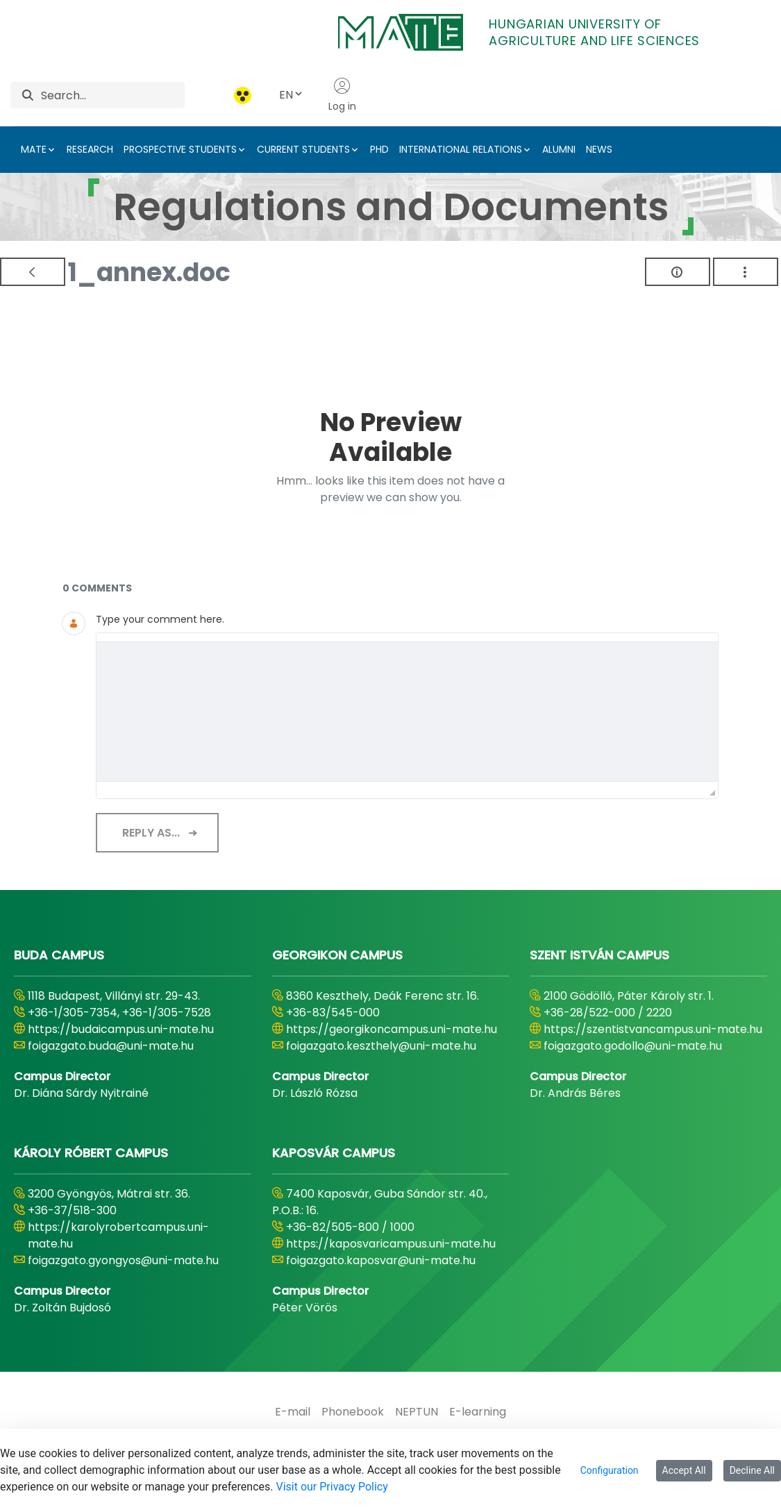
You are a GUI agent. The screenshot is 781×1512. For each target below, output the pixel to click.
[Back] (32, 272)
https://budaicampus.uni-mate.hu (121, 1029)
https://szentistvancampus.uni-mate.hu (653, 1029)
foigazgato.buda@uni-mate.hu (111, 1046)
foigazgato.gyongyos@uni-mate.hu (123, 1260)
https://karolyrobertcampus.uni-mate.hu (118, 1235)
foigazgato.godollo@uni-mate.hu (633, 1046)
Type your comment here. (160, 619)
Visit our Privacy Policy (331, 1486)
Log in (342, 95)
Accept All (684, 1470)
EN (291, 95)
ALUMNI (559, 149)
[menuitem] (292, 1412)
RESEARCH (90, 149)
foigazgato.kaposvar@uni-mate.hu (381, 1260)
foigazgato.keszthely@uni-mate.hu (381, 1046)
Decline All (752, 1470)
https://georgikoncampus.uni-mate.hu (391, 1029)
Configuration (609, 1470)
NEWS (599, 149)
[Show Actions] (745, 272)
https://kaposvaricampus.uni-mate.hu (391, 1244)
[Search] (113, 95)
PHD (379, 149)
